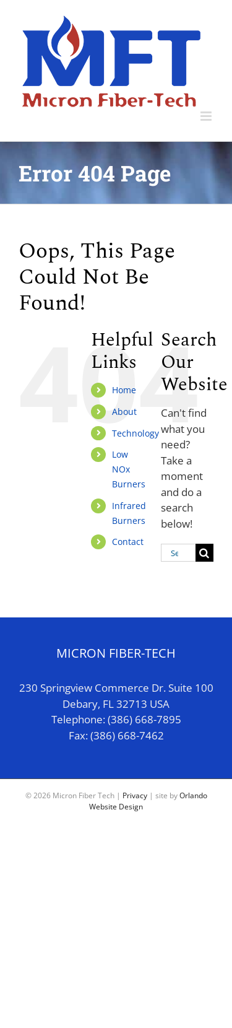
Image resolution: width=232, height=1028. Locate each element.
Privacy (134, 795)
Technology (135, 433)
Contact (128, 541)
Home (124, 390)
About (124, 411)
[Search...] (178, 553)
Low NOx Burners (128, 469)
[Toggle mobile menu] (206, 116)
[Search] (204, 553)
